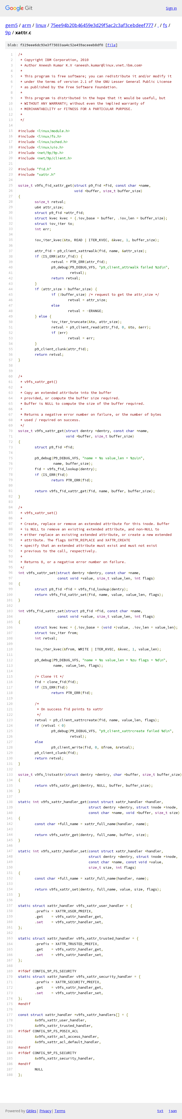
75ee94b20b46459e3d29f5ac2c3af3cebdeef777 (102, 25)
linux (41, 25)
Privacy (45, 1110)
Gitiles (31, 1110)
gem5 (11, 25)
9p (8, 32)
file (111, 45)
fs (165, 25)
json (173, 1110)
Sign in (171, 8)
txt (160, 1110)
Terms (59, 1110)
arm (26, 25)
